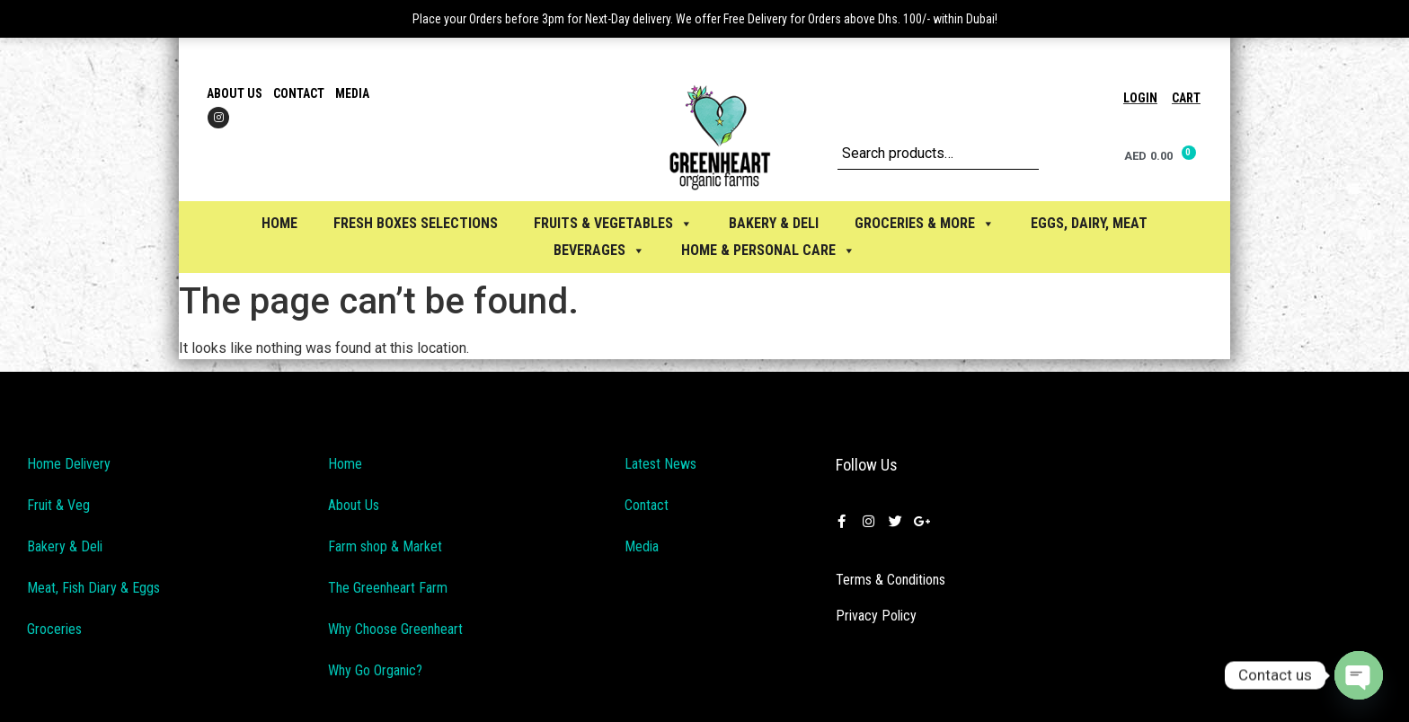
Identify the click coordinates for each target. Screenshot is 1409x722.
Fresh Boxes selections (415, 223)
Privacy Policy (876, 615)
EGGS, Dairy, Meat (1089, 223)
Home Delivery (69, 463)
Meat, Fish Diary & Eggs (93, 587)
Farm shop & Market (385, 546)
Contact (298, 93)
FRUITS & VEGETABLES (613, 223)
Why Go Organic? (375, 670)
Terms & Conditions (890, 579)
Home (279, 223)
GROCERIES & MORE (925, 223)
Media (352, 93)
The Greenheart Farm (388, 587)
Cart (1186, 98)
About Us (234, 93)
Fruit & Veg (58, 505)
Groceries (54, 629)
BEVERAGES (599, 250)
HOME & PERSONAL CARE (768, 250)
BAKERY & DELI (774, 223)
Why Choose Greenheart (395, 629)
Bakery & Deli (64, 546)
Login (1140, 98)
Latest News (660, 463)
